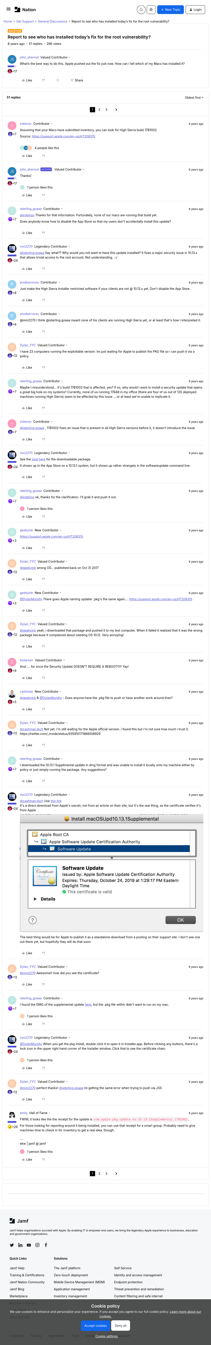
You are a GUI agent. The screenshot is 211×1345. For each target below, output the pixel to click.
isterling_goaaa (31, 209)
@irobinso (27, 215)
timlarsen (26, 660)
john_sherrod (29, 57)
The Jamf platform (67, 1268)
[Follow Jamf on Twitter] (12, 1245)
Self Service (123, 1268)
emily (24, 1113)
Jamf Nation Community (27, 1282)
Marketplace (19, 1296)
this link (56, 801)
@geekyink (28, 568)
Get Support (25, 21)
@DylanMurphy (31, 599)
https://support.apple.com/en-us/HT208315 (63, 136)
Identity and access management (138, 1275)
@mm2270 (28, 973)
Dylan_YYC (28, 345)
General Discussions (52, 21)
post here (38, 459)
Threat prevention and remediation (139, 1289)
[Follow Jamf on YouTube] (29, 1244)
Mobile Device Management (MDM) (79, 1282)
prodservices (29, 282)
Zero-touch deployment (71, 1275)
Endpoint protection (128, 1282)
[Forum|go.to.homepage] (25, 9)
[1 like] (36, 187)
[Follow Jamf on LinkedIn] (20, 1245)
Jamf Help (17, 1268)
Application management (72, 1289)
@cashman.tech (31, 729)
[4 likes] (39, 148)
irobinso (25, 123)
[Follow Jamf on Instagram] (37, 1245)
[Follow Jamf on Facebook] (46, 1245)
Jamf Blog (17, 1289)
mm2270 (26, 246)
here (88, 1004)
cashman (26, 691)
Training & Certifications (27, 1275)
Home (7, 21)
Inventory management (70, 1296)
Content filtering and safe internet (138, 1296)
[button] (8, 10)
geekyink (26, 530)
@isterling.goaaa (32, 253)
